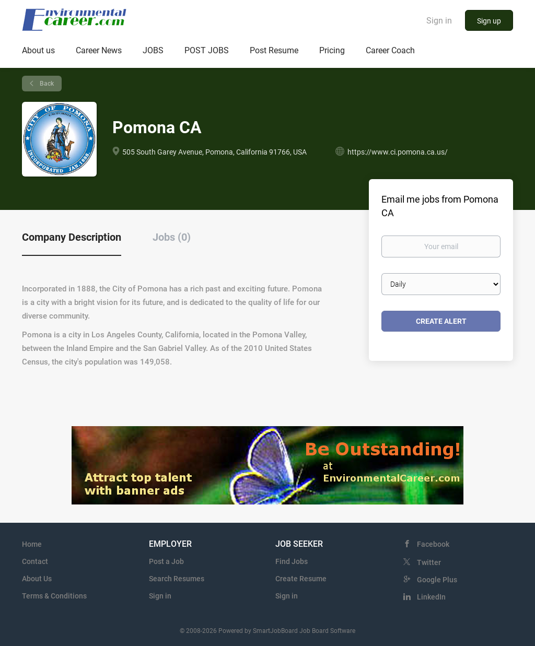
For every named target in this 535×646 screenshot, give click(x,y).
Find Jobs (291, 561)
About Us (37, 578)
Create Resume (301, 578)
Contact (35, 561)
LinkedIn (431, 597)
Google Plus (437, 579)
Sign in (439, 21)
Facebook (433, 544)
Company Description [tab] (71, 237)
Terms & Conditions (54, 596)
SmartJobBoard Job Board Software (304, 631)
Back (46, 83)
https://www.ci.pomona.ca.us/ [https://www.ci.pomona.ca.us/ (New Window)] (397, 152)
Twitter (429, 562)
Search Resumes (176, 578)
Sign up (489, 21)
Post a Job (166, 561)
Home (32, 544)
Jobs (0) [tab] (172, 237)
